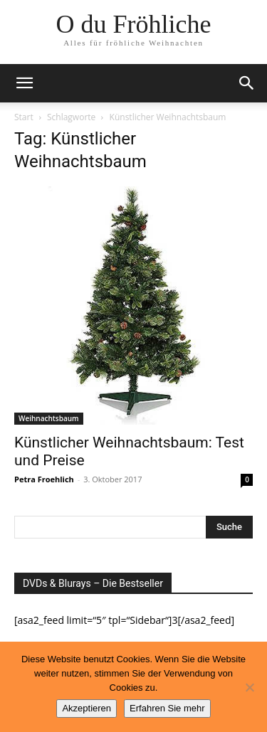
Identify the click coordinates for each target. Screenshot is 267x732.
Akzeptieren (86, 708)
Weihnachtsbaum (49, 418)
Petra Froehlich (44, 479)
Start (23, 117)
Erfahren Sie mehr (167, 708)
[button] (24, 83)
